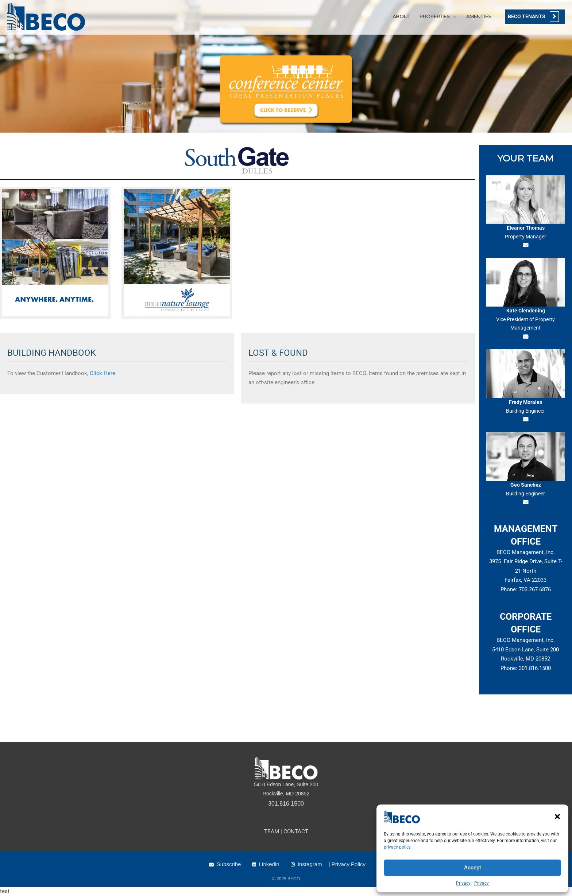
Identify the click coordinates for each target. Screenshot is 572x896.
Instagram (310, 864)
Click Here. (102, 373)
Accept (472, 867)
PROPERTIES (435, 16)
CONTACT (295, 831)
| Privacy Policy (347, 864)
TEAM (271, 831)
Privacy (463, 883)
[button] (557, 816)
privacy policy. (397, 847)
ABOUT (401, 16)
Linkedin (269, 864)
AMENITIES (478, 16)
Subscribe (229, 864)
